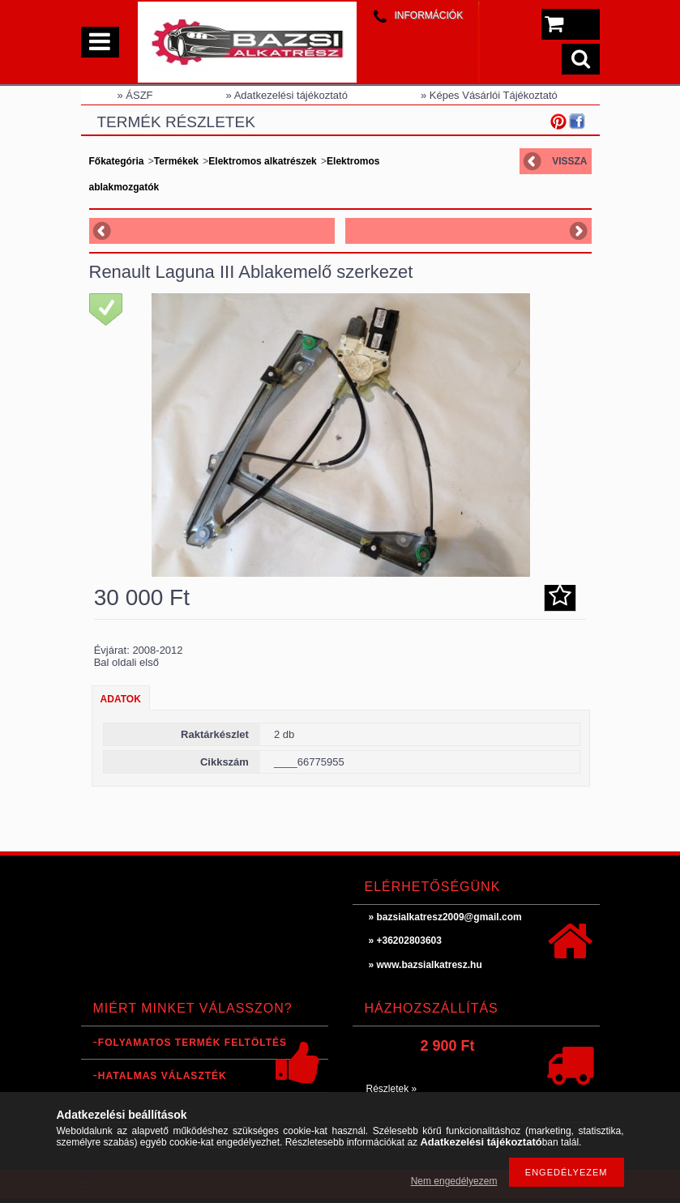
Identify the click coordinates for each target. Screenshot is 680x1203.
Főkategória (116, 161)
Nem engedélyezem (454, 1181)
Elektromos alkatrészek (262, 161)
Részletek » (391, 1088)
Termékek (176, 161)
